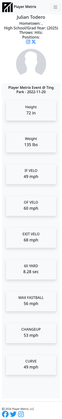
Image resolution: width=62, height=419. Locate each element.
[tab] (31, 90)
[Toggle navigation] (55, 7)
